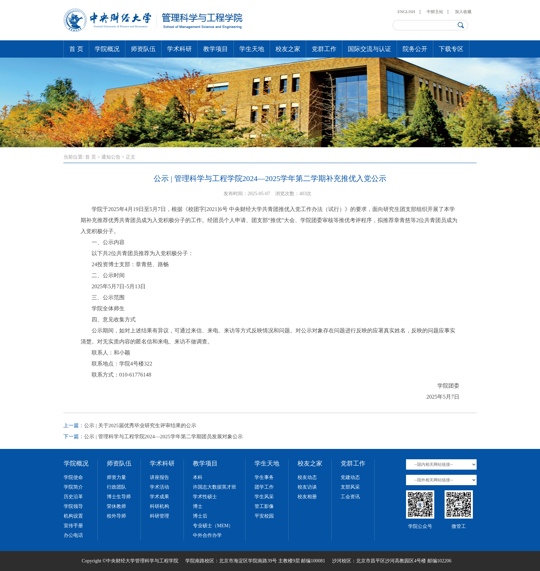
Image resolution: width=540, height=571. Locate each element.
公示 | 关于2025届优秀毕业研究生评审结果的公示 (140, 425)
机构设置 (73, 516)
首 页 (76, 49)
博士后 (200, 516)
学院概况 (107, 49)
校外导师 (116, 516)
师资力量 (116, 477)
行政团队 (116, 487)
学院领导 (73, 506)
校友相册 (307, 496)
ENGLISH (406, 11)
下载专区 (451, 49)
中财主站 (435, 11)
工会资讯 (350, 496)
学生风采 (264, 496)
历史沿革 (73, 496)
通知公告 (111, 157)
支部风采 (350, 487)
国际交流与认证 (369, 49)
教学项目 (215, 49)
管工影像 (264, 506)
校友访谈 (307, 487)
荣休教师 (116, 506)
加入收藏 (463, 11)
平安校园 (264, 516)
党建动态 (350, 477)
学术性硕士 (205, 496)
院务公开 (415, 49)
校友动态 (307, 477)
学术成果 (159, 496)
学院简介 (73, 487)
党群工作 (324, 49)
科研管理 (159, 516)
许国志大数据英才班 (214, 487)
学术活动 (159, 487)
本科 (197, 477)
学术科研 (179, 49)
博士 (197, 506)
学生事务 (264, 477)
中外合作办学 (207, 535)
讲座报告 (159, 477)
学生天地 (251, 49)
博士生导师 (119, 496)
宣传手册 (73, 525)
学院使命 (73, 477)
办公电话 (73, 535)
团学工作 (264, 487)
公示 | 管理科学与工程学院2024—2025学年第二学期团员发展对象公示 (163, 436)
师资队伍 (143, 49)
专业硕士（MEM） (213, 525)
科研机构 (159, 506)
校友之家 (288, 49)
